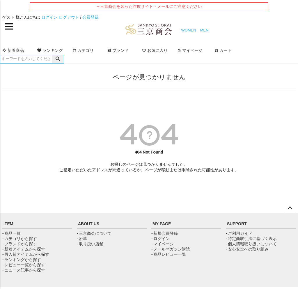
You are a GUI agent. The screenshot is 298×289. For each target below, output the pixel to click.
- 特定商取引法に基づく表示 (251, 238)
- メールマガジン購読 (170, 249)
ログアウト (69, 17)
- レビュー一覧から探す (23, 264)
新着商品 (13, 50)
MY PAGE (161, 223)
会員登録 (90, 17)
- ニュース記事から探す (23, 270)
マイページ (190, 50)
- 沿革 (82, 238)
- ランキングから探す (21, 259)
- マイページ (162, 244)
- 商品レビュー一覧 (168, 254)
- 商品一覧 (11, 233)
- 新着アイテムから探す (23, 249)
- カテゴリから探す (19, 238)
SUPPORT (237, 223)
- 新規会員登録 (164, 233)
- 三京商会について (94, 233)
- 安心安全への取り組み (247, 249)
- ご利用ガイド (239, 233)
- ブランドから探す (19, 244)
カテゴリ (83, 50)
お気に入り (155, 50)
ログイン (49, 17)
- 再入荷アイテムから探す (25, 254)
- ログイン (160, 238)
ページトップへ (290, 208)
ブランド (118, 50)
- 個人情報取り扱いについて (251, 244)
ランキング (50, 50)
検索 (58, 59)
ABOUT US (88, 223)
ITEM (8, 223)
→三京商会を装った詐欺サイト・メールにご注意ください (149, 6)
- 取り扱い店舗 (90, 244)
